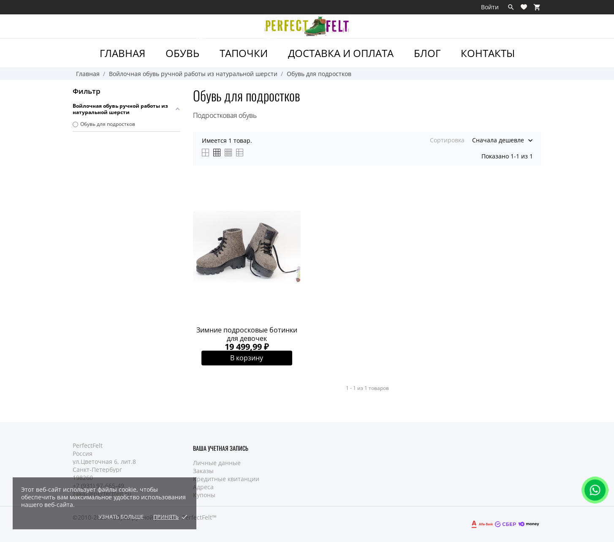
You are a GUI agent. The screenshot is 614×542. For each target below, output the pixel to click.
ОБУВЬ (186, 49)
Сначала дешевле (498, 140)
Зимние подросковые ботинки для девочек (246, 334)
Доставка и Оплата (341, 53)
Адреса (203, 487)
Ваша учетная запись (220, 448)
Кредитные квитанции (226, 479)
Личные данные (217, 463)
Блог (427, 53)
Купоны (204, 495)
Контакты (488, 53)
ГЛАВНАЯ (122, 53)
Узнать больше (121, 516)
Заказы (203, 471)
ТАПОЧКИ (248, 49)
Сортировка (447, 140)
